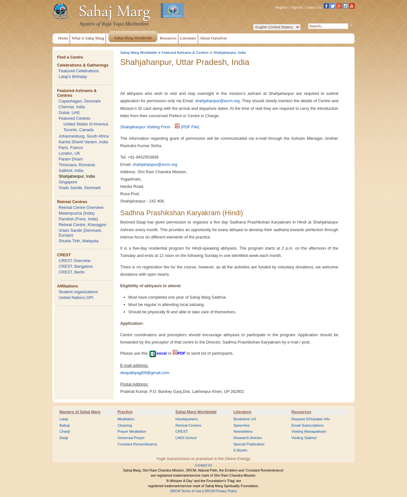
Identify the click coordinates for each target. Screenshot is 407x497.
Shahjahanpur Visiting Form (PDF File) (159, 126)
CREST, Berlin (72, 272)
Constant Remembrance (137, 444)
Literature (242, 412)
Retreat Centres (72, 201)
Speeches (241, 425)
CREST (64, 254)
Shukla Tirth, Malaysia (78, 240)
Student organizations (78, 291)
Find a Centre (70, 57)
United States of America (85, 124)
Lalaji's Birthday (73, 76)
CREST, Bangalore (76, 266)
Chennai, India (72, 106)
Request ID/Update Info (311, 419)
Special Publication (249, 444)
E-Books (240, 450)
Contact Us (313, 7)
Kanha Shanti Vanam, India (83, 141)
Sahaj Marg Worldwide (138, 52)
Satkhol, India (71, 170)
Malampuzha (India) (76, 213)
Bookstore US (244, 419)
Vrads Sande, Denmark (80, 187)
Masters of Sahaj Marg (79, 412)
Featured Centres (74, 118)
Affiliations (67, 286)
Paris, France (71, 147)
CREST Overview (74, 260)
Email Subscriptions (308, 425)
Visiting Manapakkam (309, 431)
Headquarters (187, 419)
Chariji (64, 431)
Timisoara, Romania (77, 164)
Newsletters (242, 431)
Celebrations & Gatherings (82, 65)
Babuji (64, 425)
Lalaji (63, 419)
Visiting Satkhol (304, 438)
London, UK (69, 153)
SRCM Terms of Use (186, 491)
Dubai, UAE (69, 112)
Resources (301, 412)
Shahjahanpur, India (77, 176)
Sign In (296, 7)
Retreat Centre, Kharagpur (83, 224)
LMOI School (186, 438)
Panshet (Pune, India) (78, 219)
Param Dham (70, 159)
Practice (124, 412)
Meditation (125, 419)
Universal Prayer (130, 438)
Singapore (68, 182)
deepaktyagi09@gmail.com (144, 372)
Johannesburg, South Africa (83, 136)
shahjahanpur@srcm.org (217, 100)
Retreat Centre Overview (81, 207)
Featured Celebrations (79, 70)
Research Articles (247, 438)
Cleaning (124, 425)
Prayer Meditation (131, 431)
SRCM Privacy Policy (220, 491)
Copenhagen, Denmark (79, 101)
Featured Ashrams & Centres (185, 52)
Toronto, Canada (78, 129)
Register (282, 7)
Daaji (63, 438)
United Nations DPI (76, 297)
